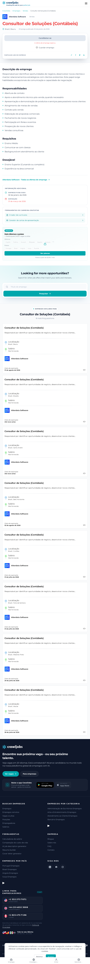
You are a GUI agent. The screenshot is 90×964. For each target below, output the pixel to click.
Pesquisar (45, 294)
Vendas (25, 11)
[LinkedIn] (50, 867)
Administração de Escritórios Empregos (65, 808)
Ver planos (45, 253)
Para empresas (29, 774)
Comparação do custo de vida (15, 843)
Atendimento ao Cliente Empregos (62, 816)
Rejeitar (39, 957)
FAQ (49, 846)
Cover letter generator (11, 853)
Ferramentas (10, 834)
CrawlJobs (6, 11)
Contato (51, 850)
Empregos (16, 11)
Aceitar (51, 957)
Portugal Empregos (10, 866)
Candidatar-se (45, 38)
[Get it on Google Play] (45, 785)
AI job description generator (14, 846)
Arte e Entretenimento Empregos (62, 812)
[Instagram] (62, 867)
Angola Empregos (10, 873)
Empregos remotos (10, 812)
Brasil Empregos (9, 869)
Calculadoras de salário (12, 839)
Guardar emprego (45, 48)
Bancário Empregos (56, 819)
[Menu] (86, 3)
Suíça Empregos (9, 877)
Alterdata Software (17, 17)
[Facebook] (56, 867)
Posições (6, 819)
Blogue (51, 839)
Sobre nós (52, 843)
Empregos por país (14, 861)
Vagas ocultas (8, 816)
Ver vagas (10, 774)
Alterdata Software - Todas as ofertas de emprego (26, 180)
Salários (5, 827)
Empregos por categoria (64, 804)
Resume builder (9, 850)
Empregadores (8, 823)
